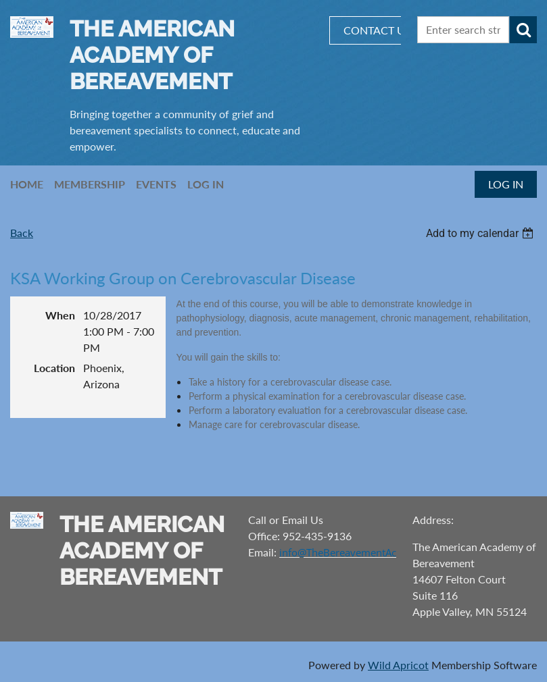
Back (21, 232)
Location (54, 367)
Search (523, 29)
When (60, 315)
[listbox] (481, 233)
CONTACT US (377, 30)
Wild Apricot (398, 664)
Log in (505, 184)
